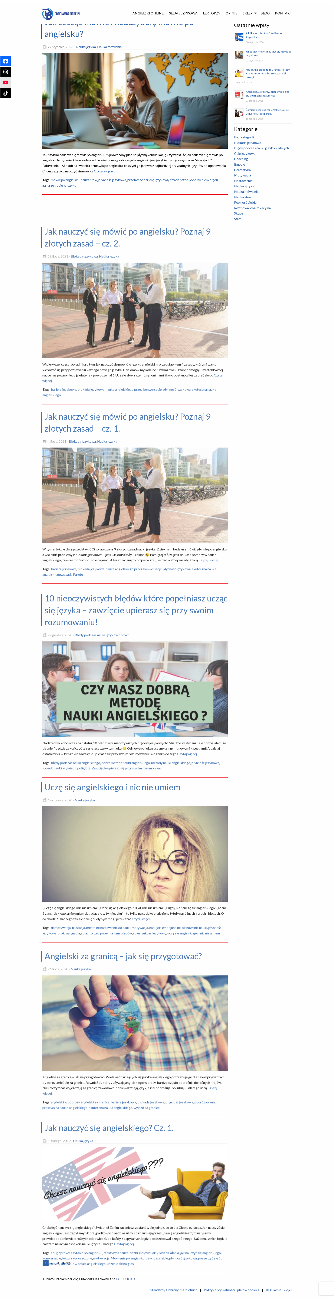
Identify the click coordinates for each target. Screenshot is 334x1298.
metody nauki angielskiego (170, 895)
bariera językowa (63, 517)
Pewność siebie (245, 202)
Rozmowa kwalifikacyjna (252, 208)
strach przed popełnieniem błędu (194, 180)
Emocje (239, 164)
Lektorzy (211, 13)
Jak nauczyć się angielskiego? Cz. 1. (109, 1235)
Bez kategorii (244, 137)
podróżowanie (204, 1220)
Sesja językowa (183, 13)
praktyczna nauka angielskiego (65, 1226)
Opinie (231, 13)
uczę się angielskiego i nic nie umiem (193, 1047)
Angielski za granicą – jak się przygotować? (123, 1074)
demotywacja (61, 1042)
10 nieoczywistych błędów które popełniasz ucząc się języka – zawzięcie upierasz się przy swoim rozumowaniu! (136, 742)
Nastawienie (243, 181)
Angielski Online (148, 13)
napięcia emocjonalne (165, 1042)
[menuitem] (148, 13)
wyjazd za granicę (147, 1226)
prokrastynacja (69, 1047)
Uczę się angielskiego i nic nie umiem (112, 901)
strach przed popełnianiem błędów (106, 1047)
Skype (238, 213)
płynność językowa (112, 180)
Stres (238, 219)
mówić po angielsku (65, 180)
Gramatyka (242, 170)
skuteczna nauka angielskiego (110, 1226)
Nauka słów (243, 197)
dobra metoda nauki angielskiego (125, 895)
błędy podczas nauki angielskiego (75, 895)
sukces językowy (154, 1047)
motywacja (140, 1042)
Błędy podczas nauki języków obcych (102, 767)
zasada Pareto (72, 697)
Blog (265, 13)
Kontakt (283, 13)
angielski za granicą (95, 1220)
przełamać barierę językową (148, 180)
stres (136, 1047)
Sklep (248, 13)
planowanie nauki (194, 1042)
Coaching (241, 159)
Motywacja (242, 175)
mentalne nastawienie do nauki (108, 1042)
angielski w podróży (65, 1220)
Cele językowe (244, 153)
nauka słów (89, 180)
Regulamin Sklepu (279, 1290)
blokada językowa (91, 517)
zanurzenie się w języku (59, 185)
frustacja (78, 1042)
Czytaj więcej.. (104, 171)
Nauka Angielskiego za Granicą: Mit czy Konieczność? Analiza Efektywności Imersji (268, 73)
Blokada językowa (84, 383)
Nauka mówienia (109, 47)
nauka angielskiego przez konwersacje (134, 517)
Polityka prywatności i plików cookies (231, 1290)
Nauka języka (86, 47)
